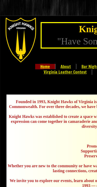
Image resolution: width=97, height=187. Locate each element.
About (66, 66)
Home (45, 66)
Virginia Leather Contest (65, 72)
